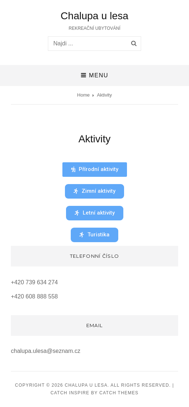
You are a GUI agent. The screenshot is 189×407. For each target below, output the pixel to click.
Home (83, 95)
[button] (94, 169)
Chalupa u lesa (94, 15)
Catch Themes (119, 392)
